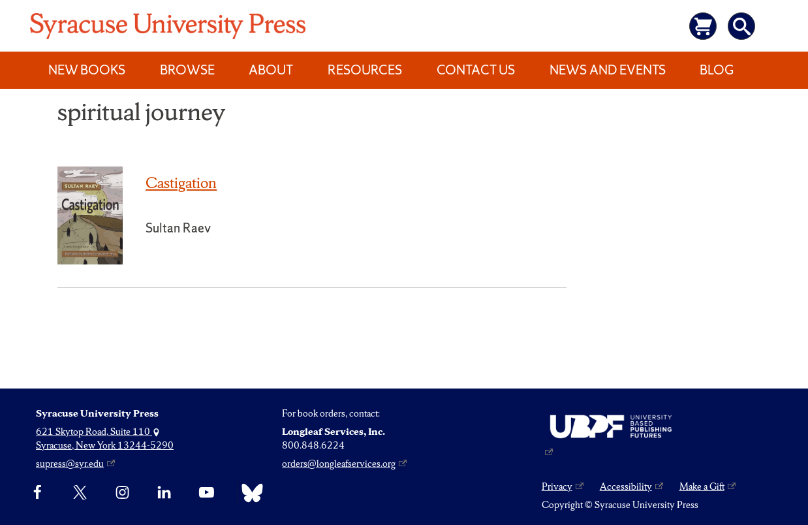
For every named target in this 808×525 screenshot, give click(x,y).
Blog (717, 69)
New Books (86, 69)
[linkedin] (164, 493)
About (271, 69)
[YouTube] (206, 493)
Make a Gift (701, 486)
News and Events (608, 69)
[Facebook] (37, 493)
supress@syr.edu (70, 463)
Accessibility (626, 486)
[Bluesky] (249, 493)
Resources (365, 69)
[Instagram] (122, 493)
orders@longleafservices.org (339, 463)
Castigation (181, 183)
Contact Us (476, 69)
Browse (187, 69)
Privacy (557, 486)
